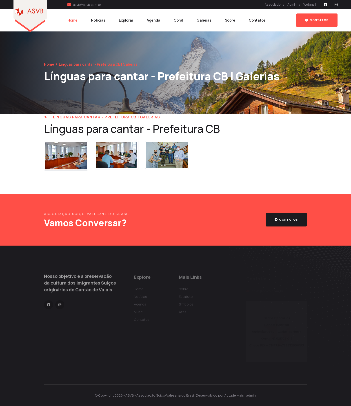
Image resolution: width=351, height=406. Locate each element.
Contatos (257, 20)
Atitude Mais (234, 395)
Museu (139, 313)
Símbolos (186, 305)
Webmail (309, 4)
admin (251, 395)
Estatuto (186, 298)
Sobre (230, 20)
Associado (273, 4)
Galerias (204, 20)
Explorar (126, 20)
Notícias (98, 20)
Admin (292, 4)
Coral (178, 20)
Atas (182, 313)
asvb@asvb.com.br (87, 4)
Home (72, 20)
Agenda (153, 20)
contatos (286, 220)
